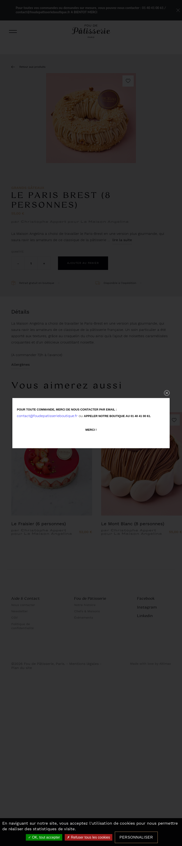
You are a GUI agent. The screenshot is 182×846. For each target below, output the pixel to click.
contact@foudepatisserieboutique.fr (47, 415)
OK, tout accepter (44, 837)
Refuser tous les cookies (88, 837)
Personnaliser (136, 837)
